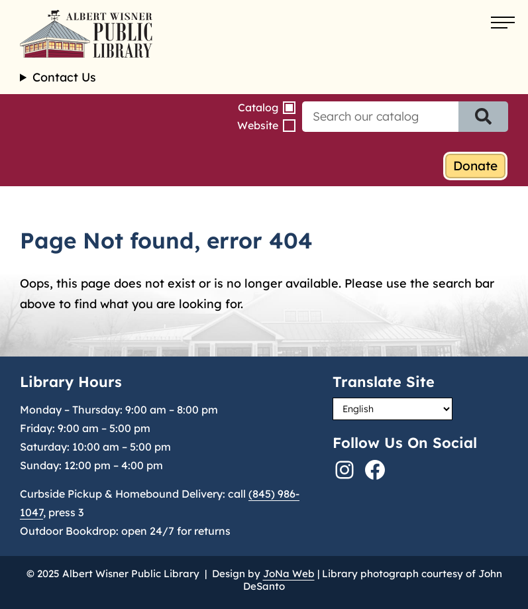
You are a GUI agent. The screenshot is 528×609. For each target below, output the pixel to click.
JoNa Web (289, 573)
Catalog (258, 107)
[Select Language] (392, 409)
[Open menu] (503, 23)
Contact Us (64, 77)
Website (257, 125)
